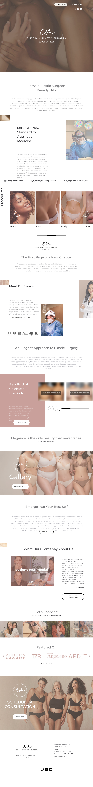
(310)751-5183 (76, 6)
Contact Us (61, 6)
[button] (17, 213)
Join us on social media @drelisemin (46, 615)
